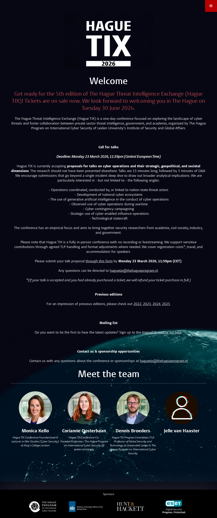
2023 (147, 304)
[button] (211, 6)
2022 (137, 304)
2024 (156, 304)
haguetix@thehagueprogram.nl (134, 270)
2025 (166, 304)
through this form (99, 261)
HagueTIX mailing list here (162, 332)
